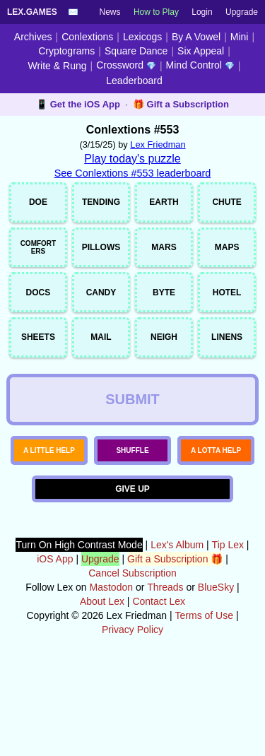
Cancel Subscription (132, 657)
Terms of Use (204, 699)
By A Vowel (196, 36)
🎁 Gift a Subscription (181, 104)
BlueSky (216, 671)
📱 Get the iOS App (78, 104)
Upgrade (241, 12)
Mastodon (111, 671)
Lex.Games (32, 12)
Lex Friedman (157, 144)
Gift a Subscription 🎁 (175, 643)
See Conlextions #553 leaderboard (132, 173)
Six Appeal (200, 51)
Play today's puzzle (132, 159)
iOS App (55, 643)
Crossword (126, 65)
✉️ (73, 12)
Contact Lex (158, 685)
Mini (239, 36)
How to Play (156, 12)
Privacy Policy (132, 713)
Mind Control (200, 65)
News (110, 12)
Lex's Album (177, 628)
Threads (165, 671)
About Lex (102, 685)
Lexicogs (142, 36)
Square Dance (136, 51)
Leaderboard (134, 80)
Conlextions (87, 36)
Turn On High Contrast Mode (79, 628)
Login (202, 12)
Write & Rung (57, 65)
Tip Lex (228, 628)
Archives (33, 36)
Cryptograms (66, 51)
